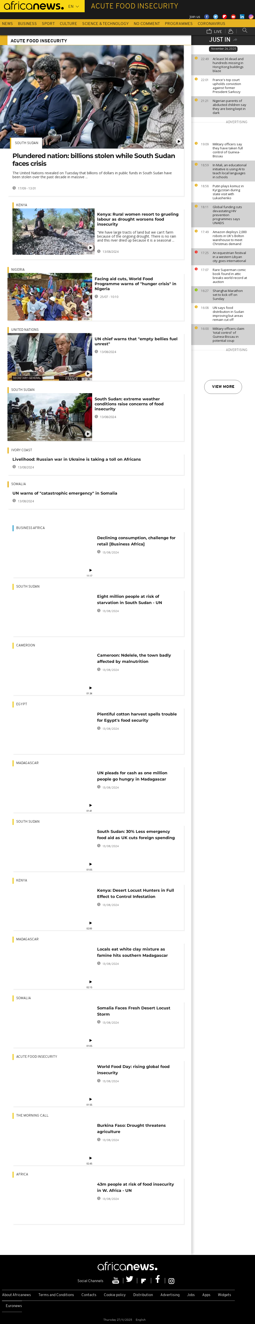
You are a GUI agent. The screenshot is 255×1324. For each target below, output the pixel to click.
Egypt (21, 704)
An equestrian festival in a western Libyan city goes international (229, 257)
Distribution (143, 1295)
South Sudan (26, 143)
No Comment (147, 24)
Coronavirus (211, 24)
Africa (22, 1174)
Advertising (170, 1295)
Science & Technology (105, 24)
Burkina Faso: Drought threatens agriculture (131, 1128)
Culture (68, 24)
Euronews (14, 1306)
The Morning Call (32, 1116)
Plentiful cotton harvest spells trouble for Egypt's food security (137, 717)
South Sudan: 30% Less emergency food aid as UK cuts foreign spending (136, 834)
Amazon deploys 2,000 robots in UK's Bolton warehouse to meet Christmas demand (230, 238)
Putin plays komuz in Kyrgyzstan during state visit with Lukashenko (228, 192)
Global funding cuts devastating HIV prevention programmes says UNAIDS (227, 215)
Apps (206, 1295)
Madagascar (27, 763)
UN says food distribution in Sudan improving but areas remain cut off (228, 314)
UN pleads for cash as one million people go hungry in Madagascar (132, 776)
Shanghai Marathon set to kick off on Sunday (228, 295)
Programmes (179, 24)
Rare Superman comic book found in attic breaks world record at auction (230, 276)
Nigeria (18, 270)
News (7, 24)
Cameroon (25, 645)
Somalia (18, 484)
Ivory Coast (21, 450)
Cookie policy (115, 1295)
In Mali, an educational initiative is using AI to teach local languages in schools (230, 171)
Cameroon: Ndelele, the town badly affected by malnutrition (134, 658)
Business (27, 24)
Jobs (191, 1295)
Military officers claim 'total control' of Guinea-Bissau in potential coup (228, 335)
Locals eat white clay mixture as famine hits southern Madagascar (132, 952)
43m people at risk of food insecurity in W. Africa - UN (135, 1187)
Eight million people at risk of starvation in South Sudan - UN (129, 599)
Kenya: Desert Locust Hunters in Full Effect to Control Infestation (135, 893)
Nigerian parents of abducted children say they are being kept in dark (229, 107)
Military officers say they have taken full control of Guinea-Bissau (228, 150)
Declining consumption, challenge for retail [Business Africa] (136, 540)
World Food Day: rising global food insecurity (133, 1069)
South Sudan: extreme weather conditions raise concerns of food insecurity (129, 404)
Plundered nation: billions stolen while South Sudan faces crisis (93, 160)
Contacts (88, 1295)
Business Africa (30, 528)
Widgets (224, 1295)
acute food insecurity (36, 1057)
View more (223, 387)
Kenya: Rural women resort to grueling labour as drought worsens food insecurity (138, 219)
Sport (48, 24)
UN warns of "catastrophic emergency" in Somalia (64, 493)
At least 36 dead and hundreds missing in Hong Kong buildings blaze (228, 65)
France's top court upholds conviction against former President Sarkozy (227, 86)
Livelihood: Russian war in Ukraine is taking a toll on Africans (76, 459)
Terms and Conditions (56, 1295)
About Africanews (16, 1295)
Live (214, 31)
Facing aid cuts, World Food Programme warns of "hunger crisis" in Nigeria (135, 283)
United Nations (25, 330)
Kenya (21, 205)
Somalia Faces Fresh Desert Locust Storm (133, 1011)
